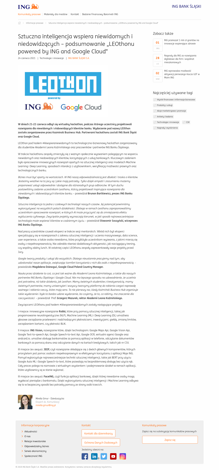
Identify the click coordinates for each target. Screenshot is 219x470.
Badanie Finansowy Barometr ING (100, 14)
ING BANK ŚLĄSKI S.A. (78, 58)
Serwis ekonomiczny (35, 451)
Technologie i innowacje (168, 122)
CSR (187, 122)
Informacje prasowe (34, 23)
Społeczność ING (33, 456)
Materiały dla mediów (55, 14)
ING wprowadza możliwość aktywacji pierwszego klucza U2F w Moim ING (182, 74)
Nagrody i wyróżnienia (167, 127)
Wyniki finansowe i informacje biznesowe (176, 99)
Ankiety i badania (165, 116)
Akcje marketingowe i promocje (171, 110)
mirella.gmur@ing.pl (46, 405)
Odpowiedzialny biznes (36, 446)
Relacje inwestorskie (35, 441)
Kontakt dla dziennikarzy (98, 433)
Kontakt (75, 14)
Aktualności (30, 431)
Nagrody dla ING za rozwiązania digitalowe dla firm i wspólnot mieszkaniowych (180, 59)
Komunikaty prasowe (29, 14)
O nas (27, 436)
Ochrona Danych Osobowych (100, 442)
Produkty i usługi (164, 105)
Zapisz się (170, 439)
